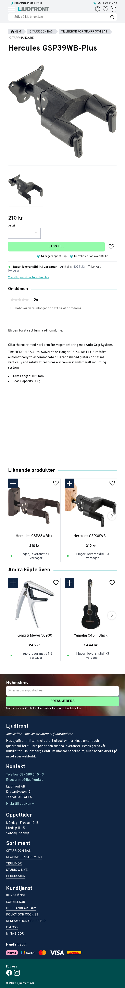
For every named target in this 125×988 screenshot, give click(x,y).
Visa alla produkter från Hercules (28, 277)
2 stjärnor (16, 300)
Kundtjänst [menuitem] (16, 896)
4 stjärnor (23, 300)
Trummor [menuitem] (14, 864)
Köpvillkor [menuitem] (15, 902)
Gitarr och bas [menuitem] (18, 851)
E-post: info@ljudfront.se (24, 780)
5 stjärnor (27, 300)
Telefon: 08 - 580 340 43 (25, 775)
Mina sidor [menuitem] (15, 934)
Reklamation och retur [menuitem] (26, 921)
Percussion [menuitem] (15, 876)
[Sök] (112, 17)
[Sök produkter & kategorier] (61, 17)
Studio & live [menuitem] (17, 870)
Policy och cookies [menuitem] (22, 915)
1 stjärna (12, 300)
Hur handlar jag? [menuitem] (21, 908)
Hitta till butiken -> (20, 804)
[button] (11, 9)
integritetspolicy (72, 708)
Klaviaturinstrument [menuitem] (24, 857)
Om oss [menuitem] (12, 928)
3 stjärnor (19, 300)
